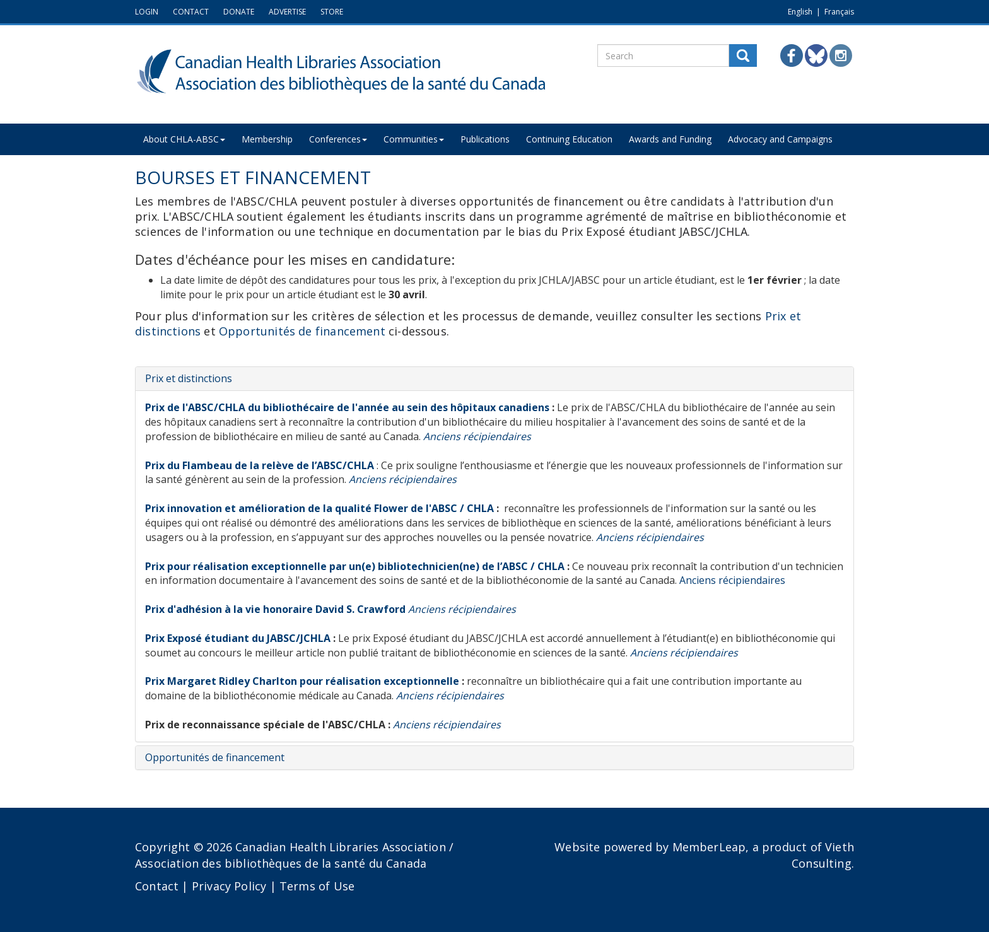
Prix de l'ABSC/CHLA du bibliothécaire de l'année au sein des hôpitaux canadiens (348, 407)
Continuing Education (576, 139)
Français (839, 11)
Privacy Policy (229, 886)
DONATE (238, 11)
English (800, 11)
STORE (331, 11)
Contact (156, 886)
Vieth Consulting (823, 855)
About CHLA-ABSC (185, 139)
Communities (418, 139)
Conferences (341, 139)
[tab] (494, 379)
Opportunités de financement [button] (214, 757)
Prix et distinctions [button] (188, 378)
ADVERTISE (287, 11)
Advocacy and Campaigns (789, 139)
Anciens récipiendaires (732, 580)
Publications (490, 139)
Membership (269, 139)
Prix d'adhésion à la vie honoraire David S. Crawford (275, 609)
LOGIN (146, 11)
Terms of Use (316, 886)
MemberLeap (709, 846)
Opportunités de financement (302, 331)
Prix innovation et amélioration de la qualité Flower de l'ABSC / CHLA (319, 508)
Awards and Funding (678, 139)
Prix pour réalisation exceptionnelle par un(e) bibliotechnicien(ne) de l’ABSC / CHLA (356, 566)
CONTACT (191, 11)
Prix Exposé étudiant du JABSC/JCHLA (238, 638)
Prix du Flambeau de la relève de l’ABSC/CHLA (259, 465)
